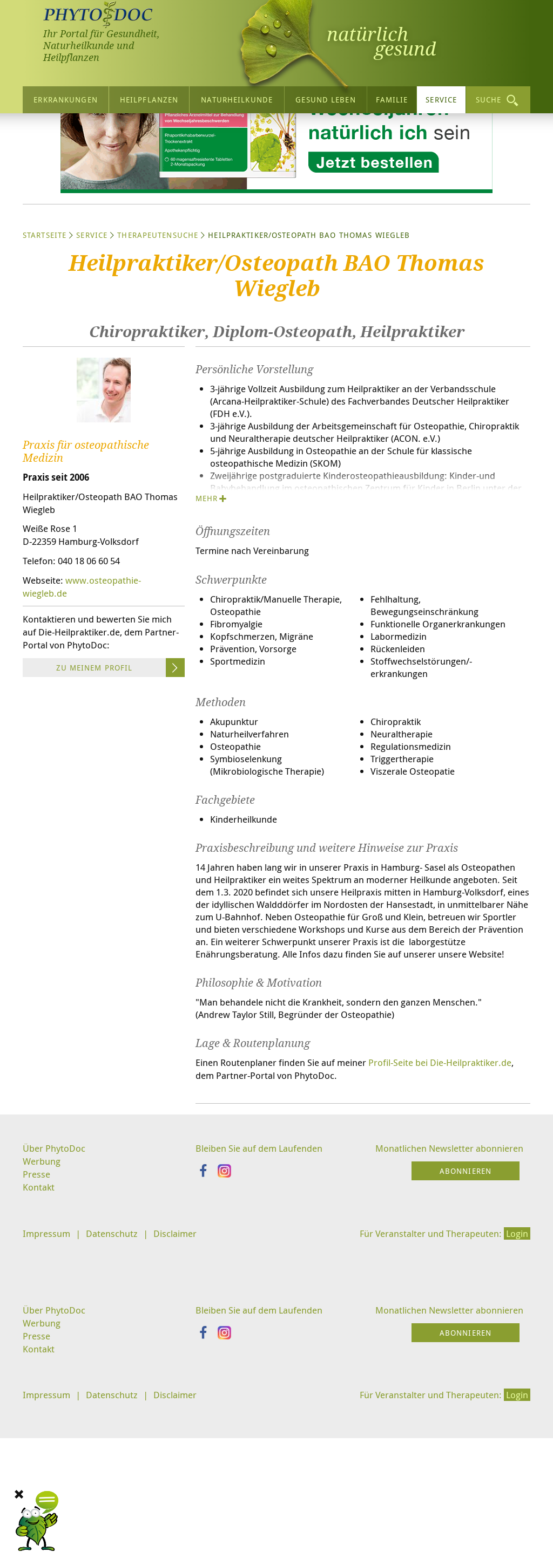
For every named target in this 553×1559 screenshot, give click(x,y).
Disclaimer (183, 1389)
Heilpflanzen (149, 96)
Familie (392, 96)
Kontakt (39, 1342)
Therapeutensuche (157, 334)
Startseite (44, 334)
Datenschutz (116, 1389)
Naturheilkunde (237, 96)
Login (515, 1389)
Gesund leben (325, 96)
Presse (37, 1328)
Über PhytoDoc (56, 1301)
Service (441, 96)
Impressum (48, 1389)
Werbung (43, 1315)
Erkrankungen (65, 96)
